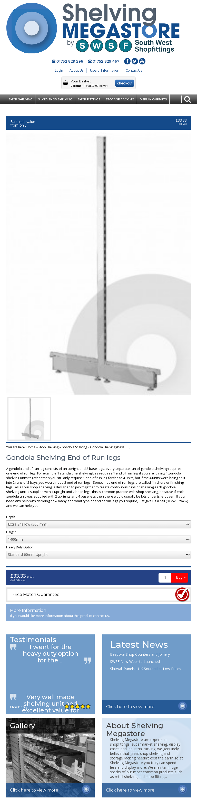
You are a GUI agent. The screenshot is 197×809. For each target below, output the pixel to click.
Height (11, 532)
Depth (10, 517)
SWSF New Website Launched (135, 661)
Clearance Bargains (26, 109)
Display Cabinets (153, 99)
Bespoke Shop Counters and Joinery (140, 654)
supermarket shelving (149, 744)
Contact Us (134, 70)
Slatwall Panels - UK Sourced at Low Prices (145, 668)
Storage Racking (120, 99)
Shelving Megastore (126, 739)
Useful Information (104, 70)
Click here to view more (130, 706)
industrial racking (141, 748)
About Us (77, 70)
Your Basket (81, 81)
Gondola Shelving (74, 447)
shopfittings (120, 744)
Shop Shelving (21, 99)
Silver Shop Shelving (55, 99)
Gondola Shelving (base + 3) (110, 447)
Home (30, 447)
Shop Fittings (89, 99)
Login (59, 70)
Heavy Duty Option (20, 547)
